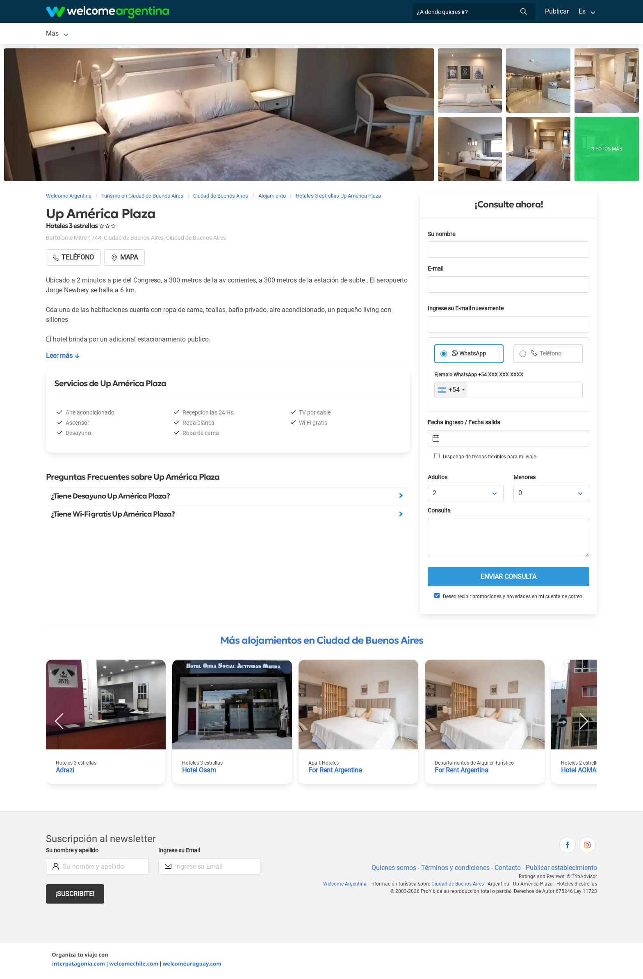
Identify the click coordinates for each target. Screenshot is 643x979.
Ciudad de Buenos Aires (80, 34)
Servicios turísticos (286, 34)
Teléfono (550, 355)
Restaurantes (359, 34)
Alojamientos (149, 34)
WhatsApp (472, 355)
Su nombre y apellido (74, 852)
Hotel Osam (199, 772)
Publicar (556, 11)
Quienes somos (391, 869)
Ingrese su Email (180, 852)
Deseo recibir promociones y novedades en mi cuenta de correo (507, 597)
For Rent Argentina (335, 772)
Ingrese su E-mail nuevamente (468, 310)
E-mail (436, 270)
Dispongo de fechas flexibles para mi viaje (484, 458)
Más (482, 34)
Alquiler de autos (219, 34)
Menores (525, 479)
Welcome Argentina (347, 885)
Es (582, 11)
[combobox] (451, 391)
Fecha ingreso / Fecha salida (465, 424)
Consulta (439, 512)
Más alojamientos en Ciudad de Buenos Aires (321, 642)
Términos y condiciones (453, 869)
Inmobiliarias (447, 34)
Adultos (438, 479)
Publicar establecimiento (561, 869)
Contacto (506, 869)
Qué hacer (403, 34)
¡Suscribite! (75, 895)
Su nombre (442, 235)
